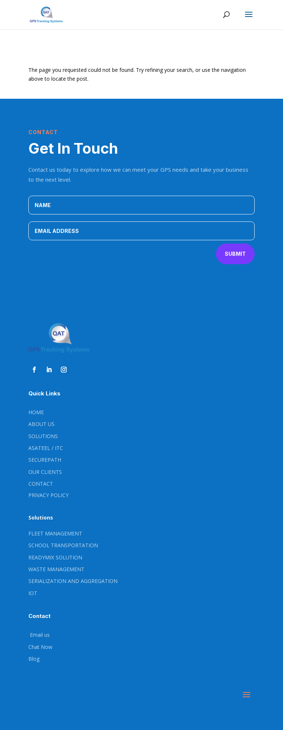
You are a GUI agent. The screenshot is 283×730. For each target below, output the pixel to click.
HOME (36, 412)
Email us (39, 634)
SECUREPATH (44, 459)
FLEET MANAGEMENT (55, 533)
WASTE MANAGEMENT (56, 569)
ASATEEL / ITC (45, 447)
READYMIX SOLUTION (55, 557)
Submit (235, 254)
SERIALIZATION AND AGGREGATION (73, 580)
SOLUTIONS (43, 436)
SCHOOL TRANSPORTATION (63, 545)
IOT (32, 593)
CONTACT (40, 483)
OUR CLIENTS (45, 471)
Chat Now (40, 646)
